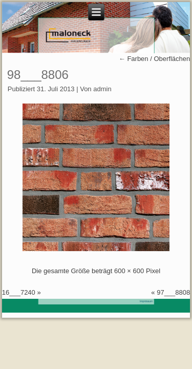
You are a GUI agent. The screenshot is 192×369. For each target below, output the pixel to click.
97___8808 (173, 292)
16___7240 (18, 292)
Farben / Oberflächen (154, 59)
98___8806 (38, 74)
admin (102, 89)
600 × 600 (129, 271)
